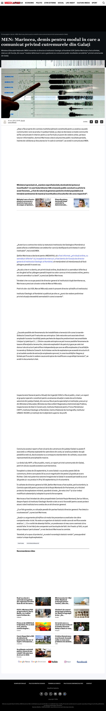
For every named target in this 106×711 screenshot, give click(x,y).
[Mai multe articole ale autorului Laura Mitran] (5, 122)
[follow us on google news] (24, 662)
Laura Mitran (12, 122)
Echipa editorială (20, 683)
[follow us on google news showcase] (38, 662)
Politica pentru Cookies (37, 683)
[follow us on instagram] (67, 662)
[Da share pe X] (96, 121)
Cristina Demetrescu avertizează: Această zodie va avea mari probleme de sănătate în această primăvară (63, 639)
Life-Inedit (70, 3)
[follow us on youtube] (53, 662)
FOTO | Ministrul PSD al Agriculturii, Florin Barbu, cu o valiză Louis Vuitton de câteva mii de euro (25, 612)
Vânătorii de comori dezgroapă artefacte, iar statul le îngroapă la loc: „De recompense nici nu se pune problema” (64, 612)
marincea (21, 543)
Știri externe (50, 3)
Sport (94, 3)
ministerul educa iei (33, 543)
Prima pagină (5, 34)
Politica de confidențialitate (73, 683)
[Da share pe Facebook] (91, 121)
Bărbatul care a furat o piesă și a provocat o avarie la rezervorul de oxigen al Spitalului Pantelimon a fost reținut (25, 202)
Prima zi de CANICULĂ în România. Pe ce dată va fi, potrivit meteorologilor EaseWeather (25, 625)
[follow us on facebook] (82, 662)
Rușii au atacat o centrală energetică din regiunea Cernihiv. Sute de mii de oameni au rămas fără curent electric (25, 600)
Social (61, 3)
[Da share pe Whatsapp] (101, 121)
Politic (39, 3)
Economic (29, 3)
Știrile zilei (18, 3)
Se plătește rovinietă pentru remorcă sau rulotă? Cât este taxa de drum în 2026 (25, 652)
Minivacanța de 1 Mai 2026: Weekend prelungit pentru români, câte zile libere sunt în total (63, 600)
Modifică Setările (53, 688)
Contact (89, 683)
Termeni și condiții (54, 683)
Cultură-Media (83, 3)
